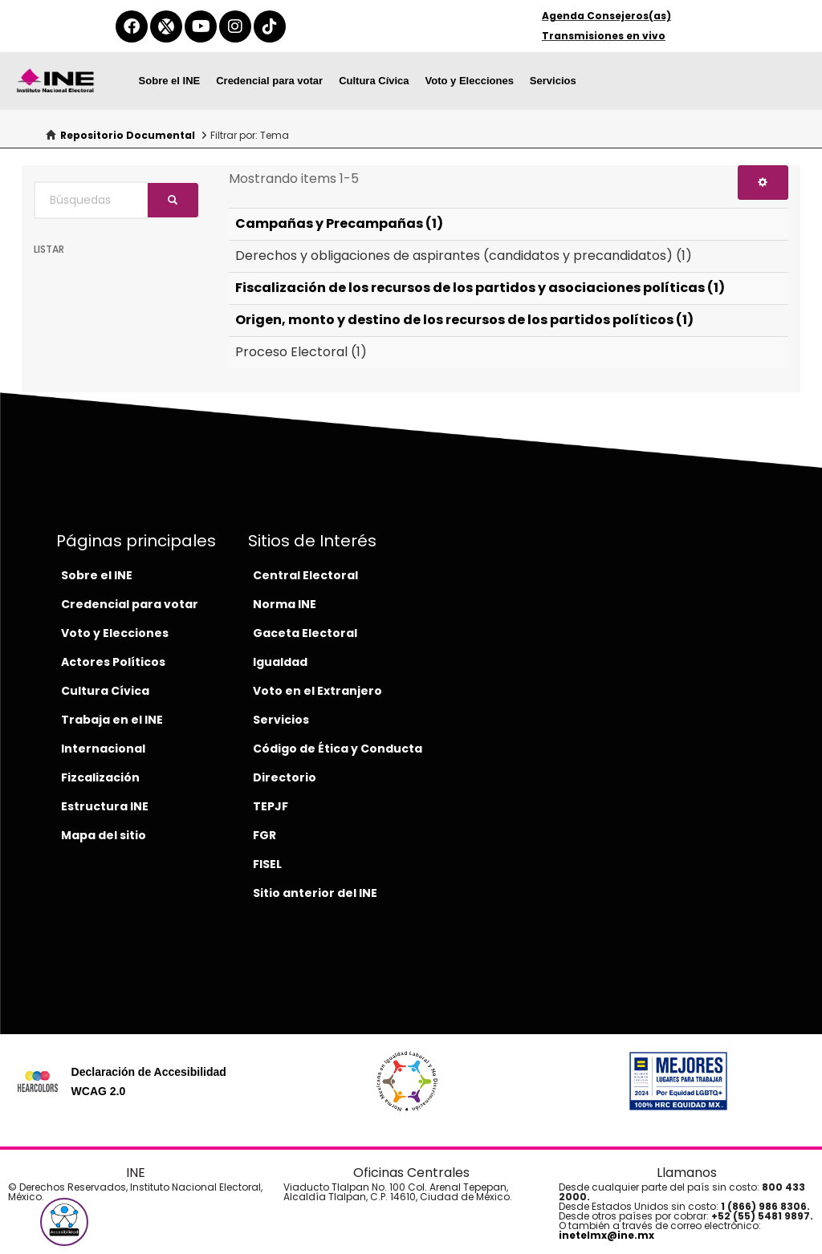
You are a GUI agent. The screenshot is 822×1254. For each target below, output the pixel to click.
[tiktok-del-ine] (270, 26)
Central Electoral (305, 575)
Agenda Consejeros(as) (606, 15)
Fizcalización (100, 777)
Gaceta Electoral (305, 633)
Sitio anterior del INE (315, 893)
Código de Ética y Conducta (337, 749)
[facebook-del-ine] (132, 26)
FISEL (267, 864)
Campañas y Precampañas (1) (339, 223)
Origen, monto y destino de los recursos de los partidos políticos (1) (464, 319)
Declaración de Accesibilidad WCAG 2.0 (148, 1081)
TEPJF (270, 806)
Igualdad (280, 662)
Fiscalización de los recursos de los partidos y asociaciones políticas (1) (480, 287)
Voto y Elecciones (469, 81)
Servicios (553, 81)
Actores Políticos (113, 662)
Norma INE (284, 604)
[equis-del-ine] (166, 26)
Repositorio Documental (127, 135)
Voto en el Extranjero (317, 691)
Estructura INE (105, 806)
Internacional (103, 749)
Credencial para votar (269, 81)
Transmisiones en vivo (603, 36)
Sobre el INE (170, 81)
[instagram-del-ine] (235, 26)
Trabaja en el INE (112, 720)
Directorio (284, 777)
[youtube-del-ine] (201, 26)
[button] (64, 1222)
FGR (264, 835)
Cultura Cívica (374, 81)
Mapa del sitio (103, 835)
